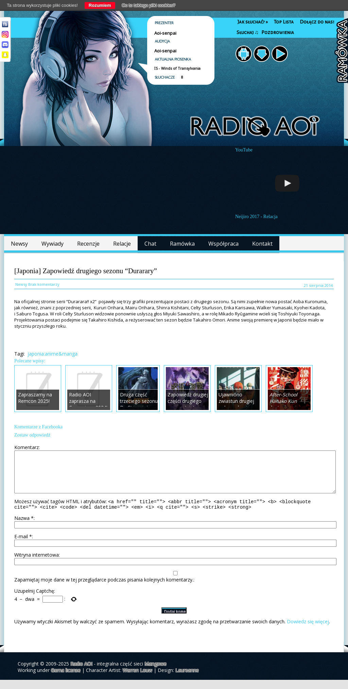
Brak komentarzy (43, 284)
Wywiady (52, 243)
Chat (150, 243)
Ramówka (182, 243)
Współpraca (223, 243)
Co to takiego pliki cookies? (149, 5)
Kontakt (262, 243)
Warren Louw (137, 679)
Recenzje (88, 243)
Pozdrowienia (277, 32)
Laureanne (187, 679)
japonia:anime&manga (52, 353)
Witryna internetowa (36, 564)
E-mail (23, 545)
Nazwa (24, 527)
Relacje (122, 243)
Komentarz (26, 447)
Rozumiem (100, 5)
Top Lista (284, 21)
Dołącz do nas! (317, 21)
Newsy (19, 243)
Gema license (66, 679)
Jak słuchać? (253, 21)
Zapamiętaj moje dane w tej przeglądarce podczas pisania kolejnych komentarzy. (103, 589)
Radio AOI (81, 673)
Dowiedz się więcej (308, 630)
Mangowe (155, 673)
